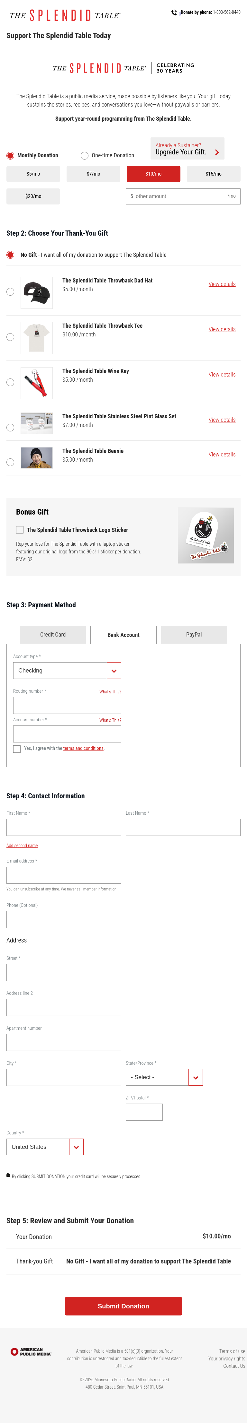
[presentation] (55, 1192)
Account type (27, 656)
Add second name (22, 845)
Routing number (29, 691)
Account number (30, 720)
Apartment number (24, 1028)
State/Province (141, 1063)
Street (13, 958)
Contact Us (234, 1366)
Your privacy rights (226, 1359)
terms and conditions (83, 748)
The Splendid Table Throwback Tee (11, 337)
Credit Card (53, 634)
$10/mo (154, 174)
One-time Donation (113, 155)
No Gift (11, 255)
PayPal (194, 634)
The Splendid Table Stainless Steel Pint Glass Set (11, 427)
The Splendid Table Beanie (11, 462)
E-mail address (21, 861)
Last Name (137, 813)
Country (15, 1133)
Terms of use (232, 1351)
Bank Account (123, 634)
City (11, 1063)
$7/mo (93, 174)
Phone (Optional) (22, 905)
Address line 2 (19, 993)
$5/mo (33, 174)
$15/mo (214, 174)
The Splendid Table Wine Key (11, 382)
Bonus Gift (32, 512)
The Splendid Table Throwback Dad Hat (11, 292)
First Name (18, 813)
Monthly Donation (37, 155)
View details (222, 284)
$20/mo (33, 196)
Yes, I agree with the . (64, 748)
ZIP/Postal (137, 1098)
